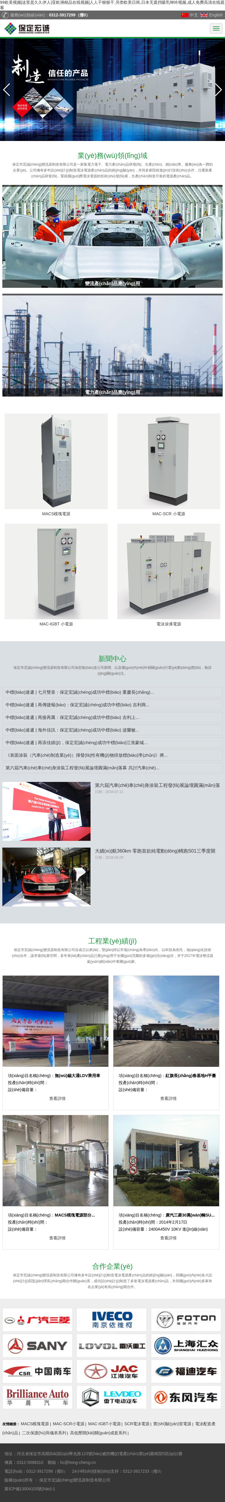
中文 (194, 15)
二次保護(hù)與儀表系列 (44, 1432)
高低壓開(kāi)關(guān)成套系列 (98, 1432)
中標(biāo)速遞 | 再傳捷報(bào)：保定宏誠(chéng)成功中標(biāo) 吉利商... (77, 704)
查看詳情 (57, 1098)
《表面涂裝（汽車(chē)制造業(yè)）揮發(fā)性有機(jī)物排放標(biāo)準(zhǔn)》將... (87, 755)
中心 (112, 659)
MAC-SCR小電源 (68, 1423)
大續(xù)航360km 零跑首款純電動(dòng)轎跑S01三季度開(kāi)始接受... (155, 851)
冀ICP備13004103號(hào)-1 (30, 1488)
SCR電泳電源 (137, 1423)
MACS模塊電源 (35, 1423)
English (216, 15)
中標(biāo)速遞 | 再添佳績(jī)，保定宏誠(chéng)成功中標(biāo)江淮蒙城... (77, 742)
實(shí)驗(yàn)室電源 (172, 1423)
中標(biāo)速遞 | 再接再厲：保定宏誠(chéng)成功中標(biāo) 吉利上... (72, 717)
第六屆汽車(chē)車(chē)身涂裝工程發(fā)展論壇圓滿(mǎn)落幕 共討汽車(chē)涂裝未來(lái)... (157, 786)
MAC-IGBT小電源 (104, 1423)
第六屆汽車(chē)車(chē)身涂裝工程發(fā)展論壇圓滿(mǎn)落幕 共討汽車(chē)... (83, 767)
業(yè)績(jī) (112, 941)
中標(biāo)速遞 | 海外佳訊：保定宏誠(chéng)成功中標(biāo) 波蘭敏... (72, 729)
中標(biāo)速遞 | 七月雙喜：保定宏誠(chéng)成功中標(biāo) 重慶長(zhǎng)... (80, 692)
